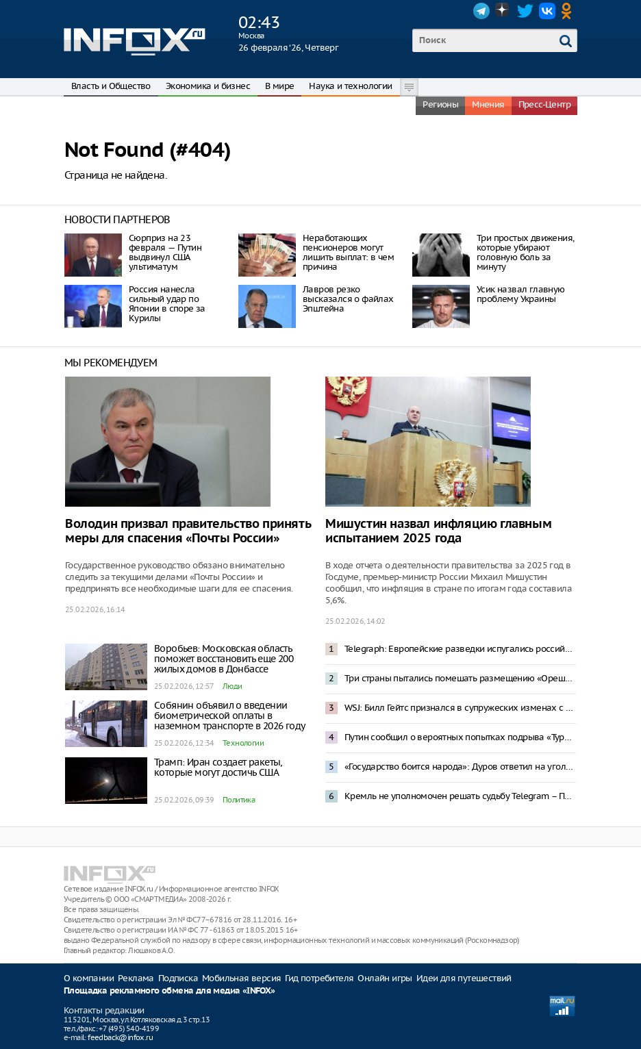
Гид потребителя (319, 978)
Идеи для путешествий (464, 978)
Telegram (481, 11)
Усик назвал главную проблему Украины (521, 294)
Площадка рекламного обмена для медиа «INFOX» (169, 991)
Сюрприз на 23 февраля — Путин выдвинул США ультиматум (165, 252)
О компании (89, 978)
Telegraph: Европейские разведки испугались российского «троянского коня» (460, 649)
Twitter (525, 11)
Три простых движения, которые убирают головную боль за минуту (525, 252)
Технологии (243, 743)
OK (569, 11)
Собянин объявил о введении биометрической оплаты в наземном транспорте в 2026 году (229, 715)
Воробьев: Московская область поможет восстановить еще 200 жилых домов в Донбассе (223, 658)
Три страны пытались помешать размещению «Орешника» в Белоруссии (460, 678)
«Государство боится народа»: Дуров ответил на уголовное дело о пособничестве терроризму (460, 766)
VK (547, 11)
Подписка (178, 978)
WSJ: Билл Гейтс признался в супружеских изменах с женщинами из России (460, 708)
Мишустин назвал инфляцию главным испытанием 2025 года (438, 531)
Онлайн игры (384, 978)
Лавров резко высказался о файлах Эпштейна (348, 298)
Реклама (136, 978)
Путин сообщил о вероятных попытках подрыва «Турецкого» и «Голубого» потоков (460, 737)
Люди (232, 686)
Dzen (503, 11)
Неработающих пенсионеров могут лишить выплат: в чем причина (348, 252)
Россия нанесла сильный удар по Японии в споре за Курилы (167, 303)
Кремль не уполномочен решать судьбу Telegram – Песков (460, 796)
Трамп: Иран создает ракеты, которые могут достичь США (218, 767)
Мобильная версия (241, 978)
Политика (239, 800)
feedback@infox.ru (120, 1037)
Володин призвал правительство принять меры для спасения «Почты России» (187, 531)
